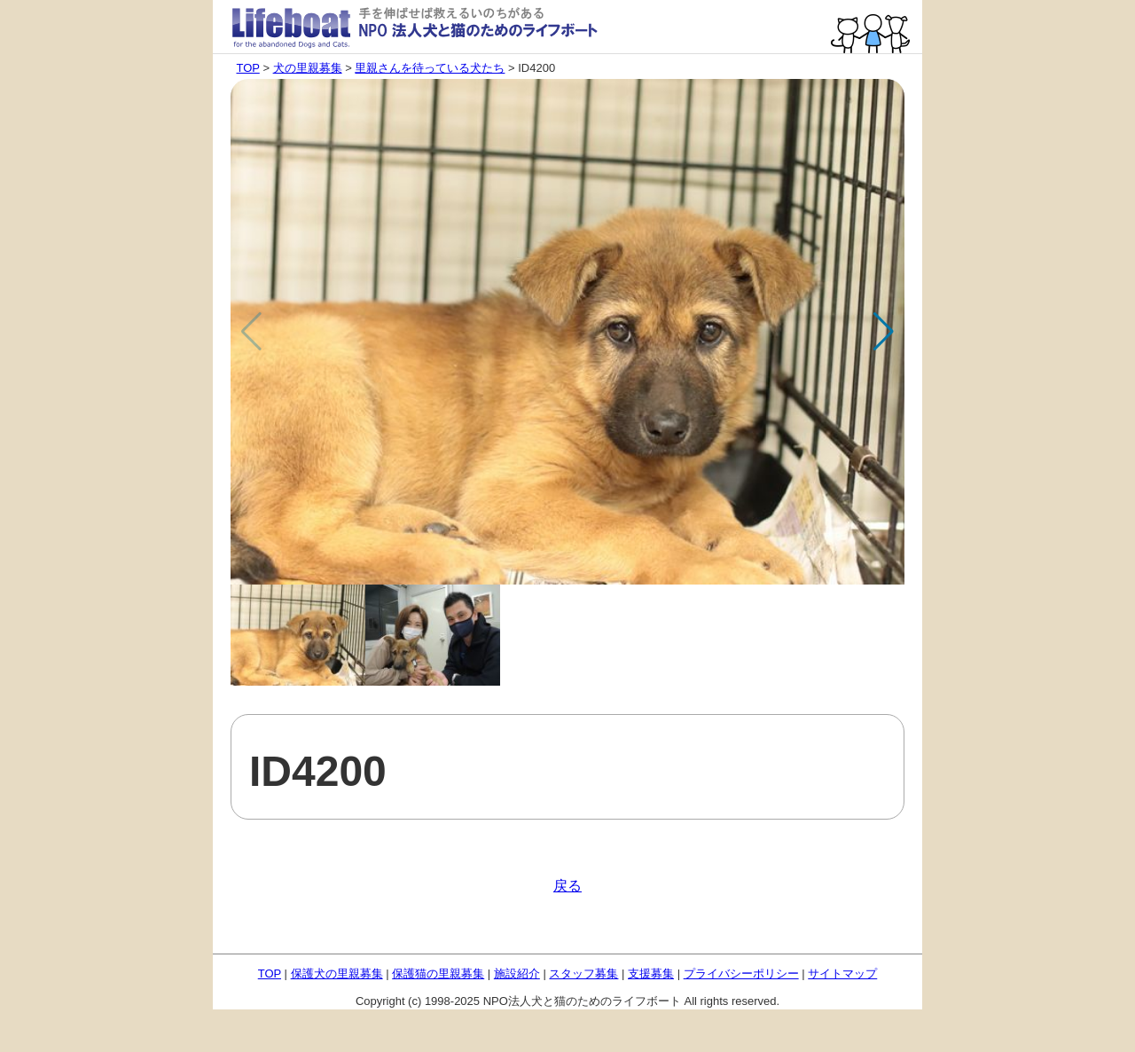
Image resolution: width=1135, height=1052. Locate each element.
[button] (884, 331)
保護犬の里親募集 (337, 973)
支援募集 (651, 973)
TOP (248, 68)
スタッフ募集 (583, 973)
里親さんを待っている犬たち (430, 68)
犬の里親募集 (307, 68)
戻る (567, 885)
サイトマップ (842, 973)
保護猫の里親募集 (438, 973)
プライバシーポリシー (741, 973)
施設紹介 (517, 973)
